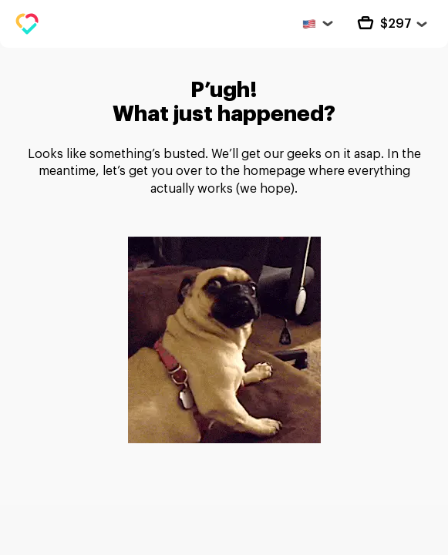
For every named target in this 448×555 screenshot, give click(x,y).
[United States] (316, 23)
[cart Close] (389, 24)
